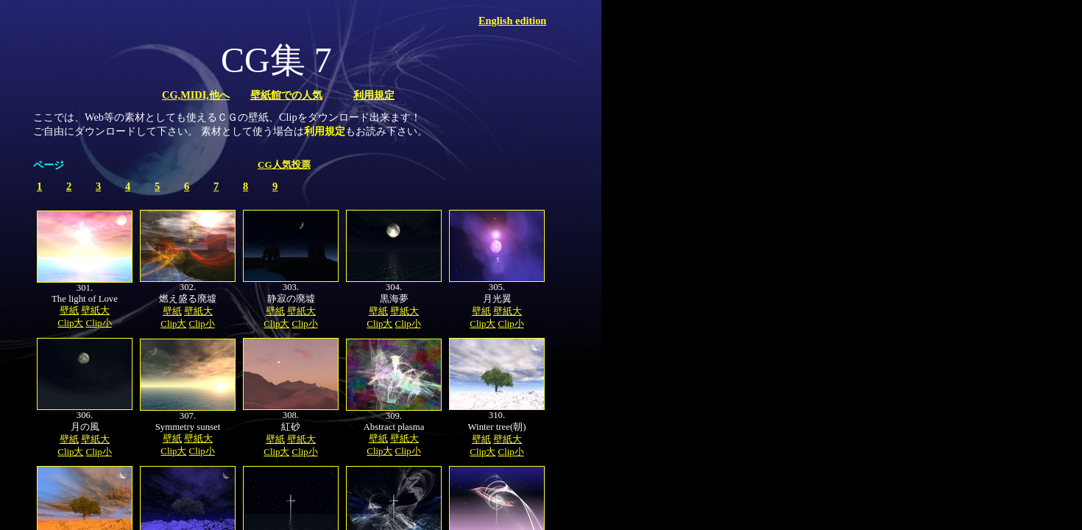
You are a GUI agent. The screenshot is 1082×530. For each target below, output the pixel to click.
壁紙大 (95, 310)
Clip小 (99, 323)
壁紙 (69, 310)
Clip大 (70, 323)
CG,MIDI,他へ (196, 95)
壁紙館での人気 (286, 95)
